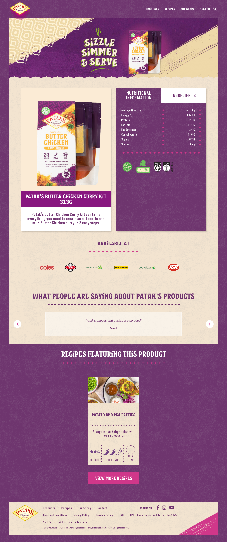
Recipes (170, 9)
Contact (102, 508)
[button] (17, 324)
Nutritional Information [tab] (139, 95)
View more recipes (113, 478)
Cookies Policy (104, 515)
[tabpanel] (161, 141)
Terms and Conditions (55, 515)
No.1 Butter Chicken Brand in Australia (65, 522)
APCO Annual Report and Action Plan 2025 (153, 515)
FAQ (121, 515)
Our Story (187, 9)
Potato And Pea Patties (113, 414)
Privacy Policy (81, 515)
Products (152, 9)
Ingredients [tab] (183, 95)
